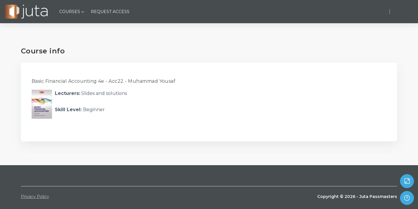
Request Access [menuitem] (110, 11)
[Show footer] (407, 198)
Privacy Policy (35, 196)
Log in (404, 11)
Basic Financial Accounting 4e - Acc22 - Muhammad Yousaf (103, 81)
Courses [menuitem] (69, 11)
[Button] (407, 181)
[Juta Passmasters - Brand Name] (26, 11)
